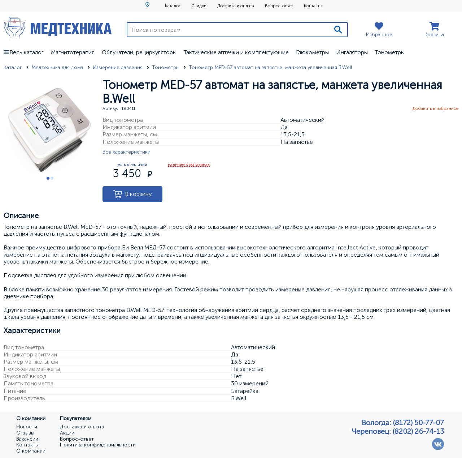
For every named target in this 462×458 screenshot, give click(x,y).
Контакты (313, 5)
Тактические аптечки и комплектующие (236, 52)
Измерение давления (118, 67)
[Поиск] (338, 30)
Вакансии (27, 439)
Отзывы (25, 433)
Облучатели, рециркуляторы (139, 52)
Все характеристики (127, 152)
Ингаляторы (352, 52)
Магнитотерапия (73, 52)
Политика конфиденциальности (98, 445)
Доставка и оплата (235, 5)
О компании (30, 451)
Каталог (172, 5)
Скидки (198, 5)
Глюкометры (312, 52)
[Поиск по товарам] (228, 30)
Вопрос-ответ (279, 5)
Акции (67, 433)
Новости (26, 427)
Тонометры (390, 52)
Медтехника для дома (58, 67)
